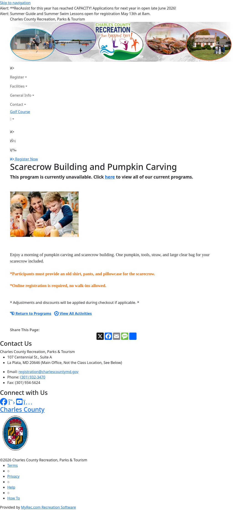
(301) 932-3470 (32, 377)
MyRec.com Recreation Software (48, 507)
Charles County (22, 409)
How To (13, 498)
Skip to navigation (15, 2)
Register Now (26, 159)
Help (11, 487)
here (110, 177)
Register (17, 77)
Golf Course (20, 111)
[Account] (22, 119)
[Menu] (13, 149)
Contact (16, 104)
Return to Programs (30, 313)
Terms (12, 465)
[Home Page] (22, 68)
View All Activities (73, 313)
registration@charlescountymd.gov (49, 371)
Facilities (17, 86)
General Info (20, 95)
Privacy (13, 476)
